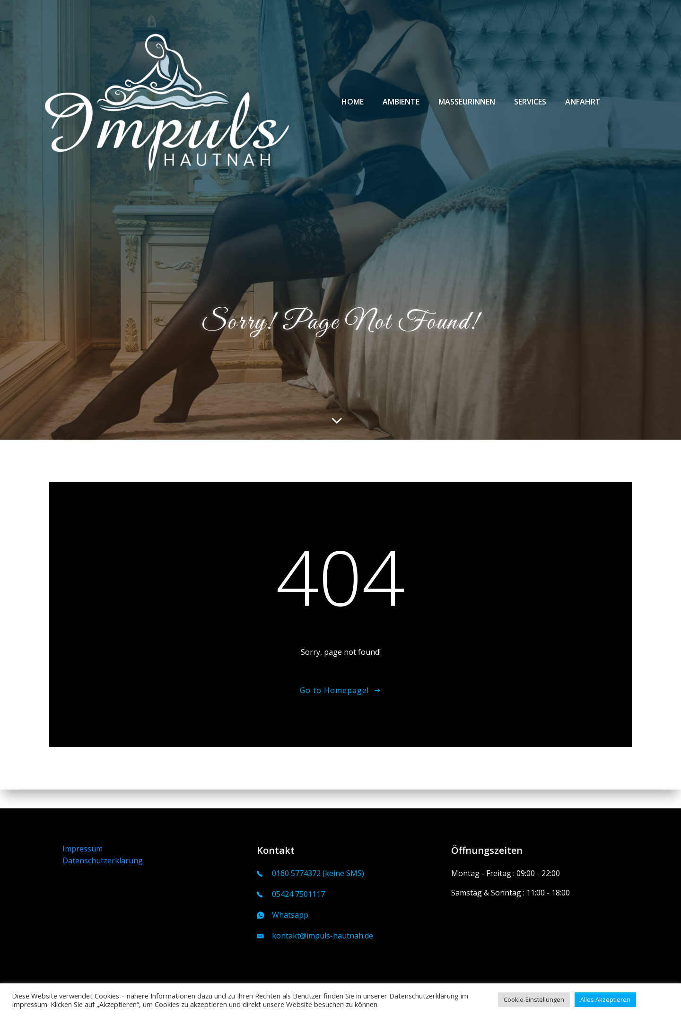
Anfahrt (581, 104)
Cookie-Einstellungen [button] (534, 999)
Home (351, 104)
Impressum (83, 847)
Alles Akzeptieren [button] (605, 999)
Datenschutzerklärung (103, 859)
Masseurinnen (465, 104)
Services (528, 104)
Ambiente (399, 104)
